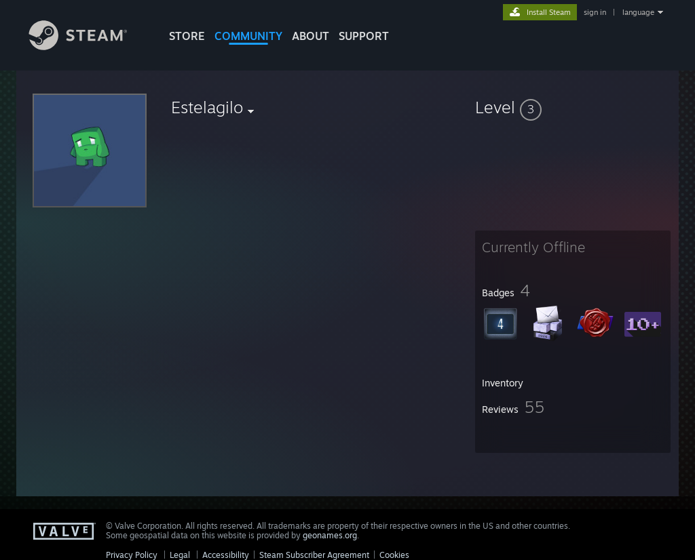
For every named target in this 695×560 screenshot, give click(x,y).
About (310, 36)
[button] (573, 107)
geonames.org (330, 535)
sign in (595, 12)
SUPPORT (364, 36)
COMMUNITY (248, 36)
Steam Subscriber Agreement (314, 555)
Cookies (394, 555)
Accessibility (225, 555)
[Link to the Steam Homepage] (88, 46)
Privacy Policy (131, 555)
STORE (187, 36)
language (638, 12)
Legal (180, 555)
